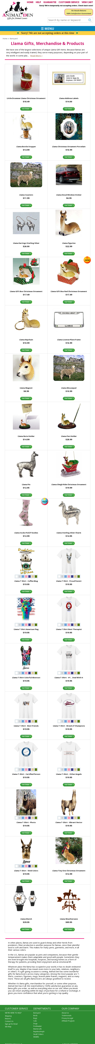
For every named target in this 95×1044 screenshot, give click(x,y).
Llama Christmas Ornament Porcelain (68, 146)
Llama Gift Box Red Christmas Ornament (69, 291)
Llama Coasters (26, 195)
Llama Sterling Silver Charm (69, 533)
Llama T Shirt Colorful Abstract (26, 677)
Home (5, 38)
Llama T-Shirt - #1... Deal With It (69, 677)
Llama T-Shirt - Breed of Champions (69, 726)
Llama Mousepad (68, 388)
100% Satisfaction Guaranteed (78, 13)
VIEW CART (87, 2)
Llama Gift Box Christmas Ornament (26, 291)
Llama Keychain (26, 339)
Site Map (8, 1026)
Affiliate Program (68, 1021)
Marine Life (37, 1029)
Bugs (35, 1018)
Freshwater (37, 1026)
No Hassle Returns (78, 10)
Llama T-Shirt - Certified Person (26, 774)
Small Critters (38, 1034)
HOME (30, 2)
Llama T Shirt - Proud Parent (68, 581)
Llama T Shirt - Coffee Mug (26, 581)
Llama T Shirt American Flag (26, 629)
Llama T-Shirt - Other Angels (69, 774)
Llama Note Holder (26, 436)
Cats (35, 1021)
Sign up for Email (11, 1024)
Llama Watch (26, 919)
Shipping (8, 1016)
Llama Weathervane (69, 919)
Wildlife (36, 1037)
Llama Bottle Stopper (26, 146)
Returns (8, 1018)
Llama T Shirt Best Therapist (69, 629)
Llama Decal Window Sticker (68, 195)
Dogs (35, 1023)
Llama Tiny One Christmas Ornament (68, 870)
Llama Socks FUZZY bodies (26, 533)
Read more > (36, 55)
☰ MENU (47, 28)
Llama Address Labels (68, 98)
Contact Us (9, 1021)
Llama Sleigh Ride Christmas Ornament (69, 484)
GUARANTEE (49, 2)
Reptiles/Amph (38, 1031)
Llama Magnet (26, 388)
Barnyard (14, 38)
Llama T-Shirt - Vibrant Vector (69, 822)
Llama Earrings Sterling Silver (26, 243)
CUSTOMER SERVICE (69, 2)
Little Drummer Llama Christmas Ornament (26, 98)
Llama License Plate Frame (69, 339)
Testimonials (66, 1015)
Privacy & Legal (67, 1018)
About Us (65, 1013)
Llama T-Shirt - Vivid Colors (26, 870)
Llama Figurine (68, 243)
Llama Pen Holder (69, 436)
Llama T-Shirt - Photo (26, 822)
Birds (35, 1015)
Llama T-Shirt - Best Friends (26, 726)
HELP (38, 2)
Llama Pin (26, 484)
